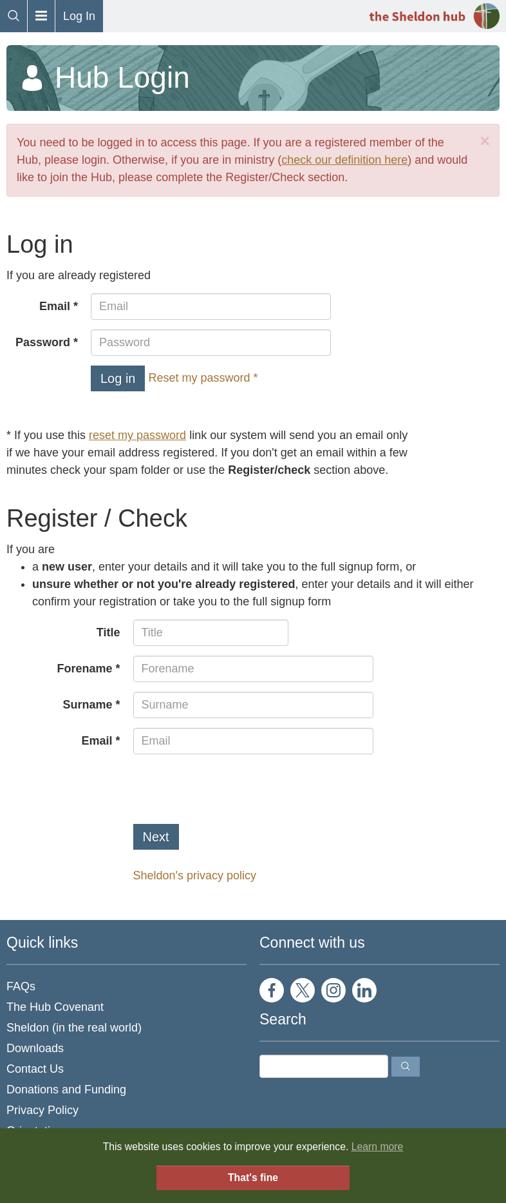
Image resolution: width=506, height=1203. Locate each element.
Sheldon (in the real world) (74, 1027)
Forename (84, 668)
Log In (79, 16)
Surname (87, 704)
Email (54, 306)
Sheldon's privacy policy (195, 875)
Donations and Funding (66, 1089)
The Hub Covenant (55, 1007)
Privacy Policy (42, 1110)
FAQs (20, 986)
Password (42, 342)
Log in (118, 378)
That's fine (253, 1177)
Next (156, 837)
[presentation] (231, 789)
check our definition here (344, 159)
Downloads (35, 1048)
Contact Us (35, 1068)
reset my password (137, 435)
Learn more (377, 1146)
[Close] (485, 141)
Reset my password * (203, 377)
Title (108, 632)
